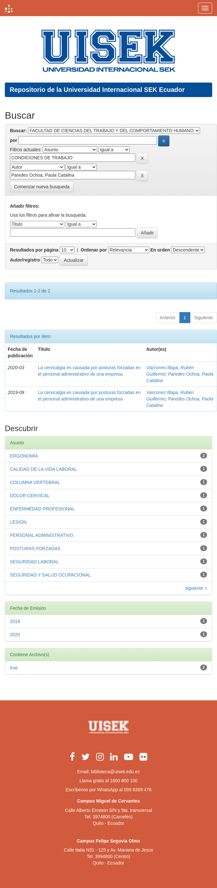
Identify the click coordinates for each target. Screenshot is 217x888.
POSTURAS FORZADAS (35, 548)
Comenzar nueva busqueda (41, 186)
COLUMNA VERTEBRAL (35, 482)
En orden (160, 249)
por (13, 140)
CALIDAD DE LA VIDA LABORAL (43, 469)
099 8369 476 (137, 789)
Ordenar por (94, 249)
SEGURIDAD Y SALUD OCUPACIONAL (50, 574)
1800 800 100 (124, 780)
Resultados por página (34, 249)
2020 (15, 634)
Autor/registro (25, 259)
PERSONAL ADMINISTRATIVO (41, 535)
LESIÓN (18, 522)
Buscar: (18, 130)
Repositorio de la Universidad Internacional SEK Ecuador (97, 89)
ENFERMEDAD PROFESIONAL (42, 508)
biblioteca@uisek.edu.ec (115, 771)
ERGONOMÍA (24, 456)
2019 (15, 621)
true (14, 667)
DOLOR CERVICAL (30, 495)
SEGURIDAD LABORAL (34, 561)
